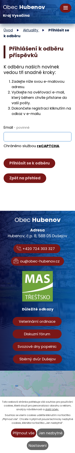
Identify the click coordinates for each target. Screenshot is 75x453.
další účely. (52, 409)
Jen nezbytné (50, 433)
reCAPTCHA (48, 145)
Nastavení (38, 445)
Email (16, 127)
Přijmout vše (23, 433)
